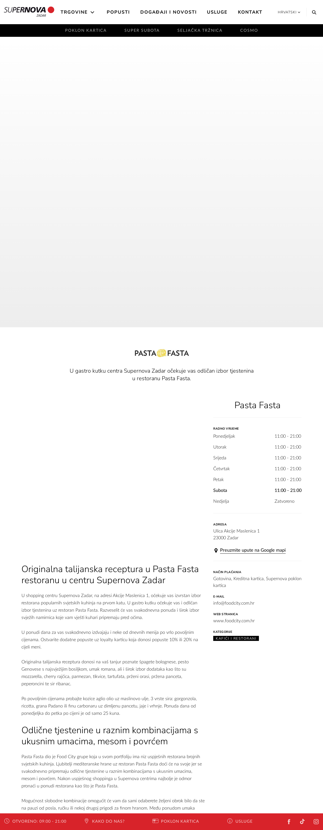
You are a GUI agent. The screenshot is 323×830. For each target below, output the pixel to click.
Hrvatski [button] (289, 12)
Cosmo (249, 30)
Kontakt (250, 12)
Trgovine (74, 12)
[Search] (313, 12)
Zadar (29, 12)
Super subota (142, 30)
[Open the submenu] (93, 12)
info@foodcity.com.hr (233, 603)
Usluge (217, 12)
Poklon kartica (86, 30)
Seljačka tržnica (200, 30)
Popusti (118, 12)
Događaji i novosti (168, 12)
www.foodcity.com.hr (234, 621)
